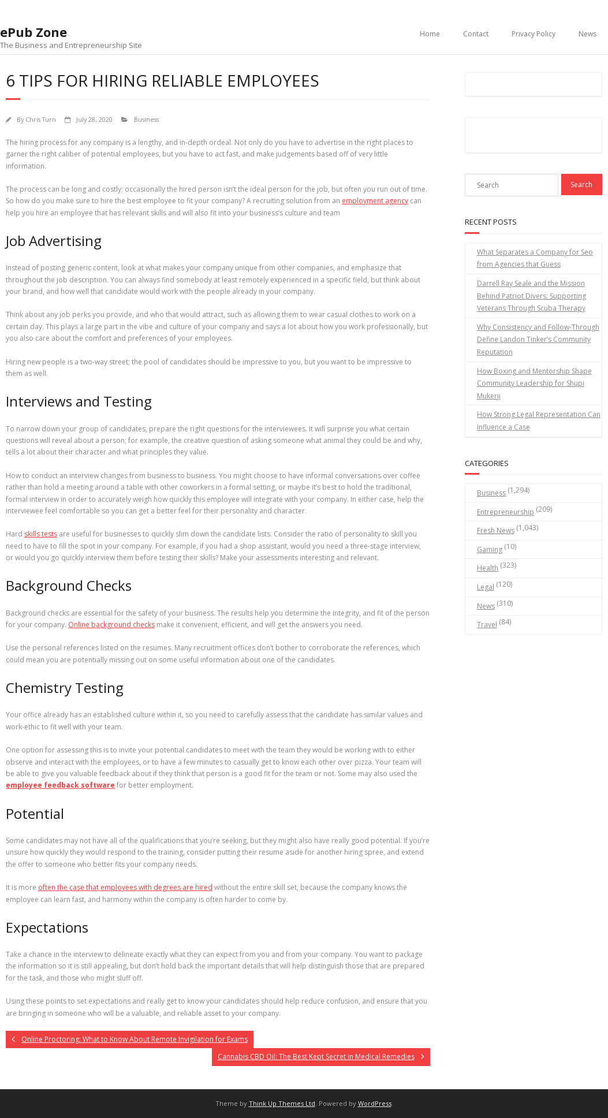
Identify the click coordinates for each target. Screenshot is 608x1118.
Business (146, 119)
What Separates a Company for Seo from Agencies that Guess (535, 258)
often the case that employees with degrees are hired (125, 887)
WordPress (374, 1103)
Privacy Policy (533, 34)
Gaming (489, 549)
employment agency (375, 201)
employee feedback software (60, 785)
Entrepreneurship (505, 512)
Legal (485, 587)
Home (430, 34)
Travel (487, 624)
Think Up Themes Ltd (282, 1103)
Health (487, 568)
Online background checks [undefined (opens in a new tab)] (111, 624)
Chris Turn (40, 119)
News (587, 34)
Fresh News (495, 530)
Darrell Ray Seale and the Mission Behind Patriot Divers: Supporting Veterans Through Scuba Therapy (531, 295)
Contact (475, 34)
